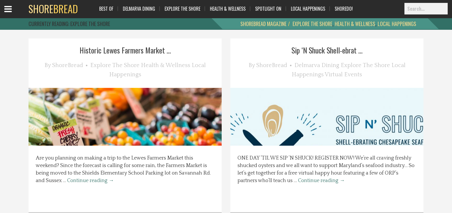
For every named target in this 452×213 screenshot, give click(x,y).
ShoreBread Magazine (263, 23)
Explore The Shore (182, 8)
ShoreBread (67, 65)
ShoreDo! (344, 8)
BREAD (53, 8)
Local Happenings (308, 8)
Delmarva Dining (139, 8)
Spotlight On (268, 8)
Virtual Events (343, 74)
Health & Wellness (228, 8)
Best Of (106, 8)
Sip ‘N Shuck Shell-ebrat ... (327, 50)
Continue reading (90, 181)
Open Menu (15, 14)
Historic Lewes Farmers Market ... (125, 50)
